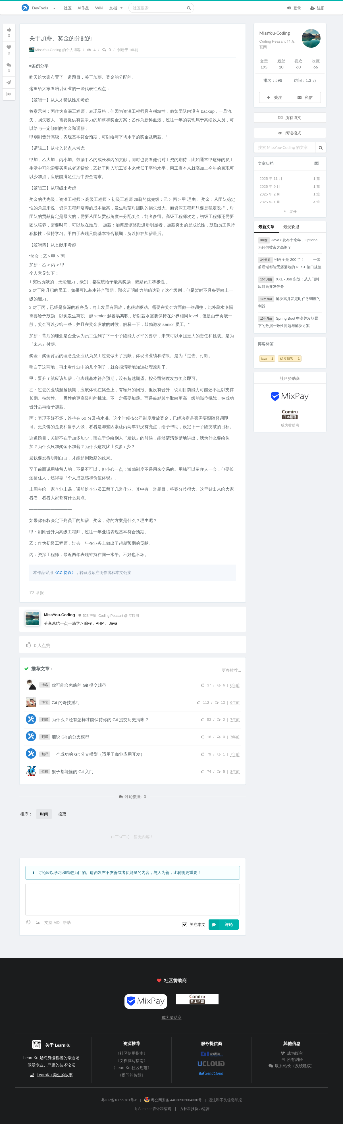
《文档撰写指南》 (131, 1060)
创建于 (128, 50)
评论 (221, 924)
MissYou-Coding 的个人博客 (55, 50)
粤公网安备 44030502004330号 (173, 1100)
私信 (305, 97)
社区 (68, 7)
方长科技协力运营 (194, 1109)
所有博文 (289, 117)
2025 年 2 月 (290, 194)
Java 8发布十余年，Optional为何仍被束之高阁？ (288, 243)
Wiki (99, 7)
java (267, 358)
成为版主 (291, 1053)
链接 (44, 771)
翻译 (44, 720)
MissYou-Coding (59, 615)
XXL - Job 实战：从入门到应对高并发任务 (288, 282)
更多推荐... (231, 670)
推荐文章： (39, 668)
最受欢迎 (291, 226)
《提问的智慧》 (131, 1075)
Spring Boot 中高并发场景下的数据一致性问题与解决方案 (288, 322)
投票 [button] (62, 813)
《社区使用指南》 (131, 1053)
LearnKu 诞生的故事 (55, 1075)
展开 (290, 211)
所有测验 (291, 1059)
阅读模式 (289, 132)
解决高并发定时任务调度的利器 (289, 302)
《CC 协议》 (64, 573)
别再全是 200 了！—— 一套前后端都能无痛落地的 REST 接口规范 (290, 263)
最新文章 (266, 226)
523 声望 (87, 615)
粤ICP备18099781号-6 (119, 1100)
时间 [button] (44, 813)
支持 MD (52, 922)
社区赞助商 (171, 980)
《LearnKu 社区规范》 (131, 1067)
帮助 (67, 922)
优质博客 (290, 358)
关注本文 (197, 924)
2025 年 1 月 (290, 202)
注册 (317, 7)
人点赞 (38, 644)
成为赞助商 (290, 425)
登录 (294, 7)
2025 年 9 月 (290, 187)
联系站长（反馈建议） (292, 1065)
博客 (44, 685)
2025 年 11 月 (290, 179)
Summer (145, 1109)
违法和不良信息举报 (225, 1100)
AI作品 (83, 7)
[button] (320, 147)
